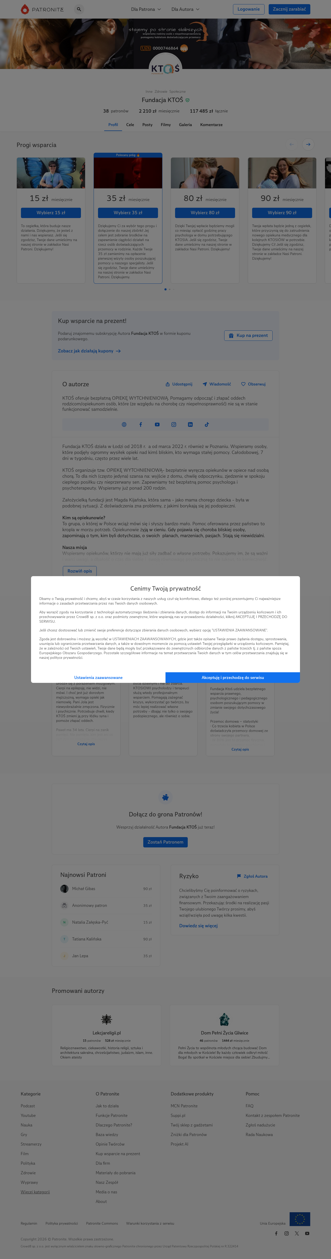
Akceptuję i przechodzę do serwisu (233, 677)
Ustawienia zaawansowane (98, 677)
